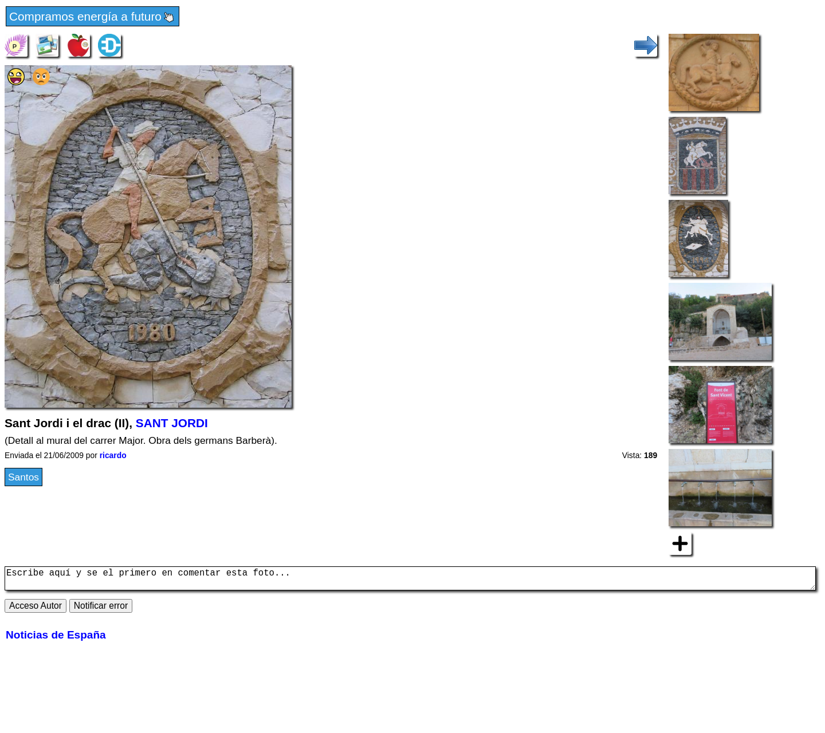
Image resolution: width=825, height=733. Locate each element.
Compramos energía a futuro (92, 17)
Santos (23, 477)
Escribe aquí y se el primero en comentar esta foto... (410, 580)
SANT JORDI (172, 422)
